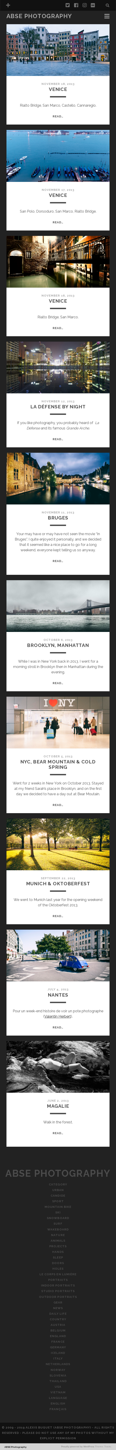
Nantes (58, 995)
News (58, 1308)
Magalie (58, 1106)
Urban (58, 1190)
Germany (58, 1347)
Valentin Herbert (57, 1016)
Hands (58, 1252)
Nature (58, 1235)
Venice (58, 89)
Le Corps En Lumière (58, 1274)
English (58, 1403)
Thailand (57, 1381)
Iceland (58, 1353)
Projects (58, 1246)
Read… (58, 116)
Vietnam (58, 1392)
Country (58, 1319)
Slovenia (58, 1375)
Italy (58, 1358)
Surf (58, 1223)
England (58, 1336)
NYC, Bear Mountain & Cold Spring (58, 764)
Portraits (58, 1280)
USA (58, 1386)
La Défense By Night (58, 406)
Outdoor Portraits (58, 1297)
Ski (58, 1212)
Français (58, 1409)
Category (58, 1184)
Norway (58, 1370)
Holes (58, 1268)
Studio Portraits (58, 1291)
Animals (58, 1240)
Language (58, 1398)
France (57, 1341)
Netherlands (58, 1364)
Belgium (57, 1330)
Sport (58, 1201)
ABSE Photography (39, 16)
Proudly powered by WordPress (77, 1446)
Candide (58, 1195)
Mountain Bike (58, 1207)
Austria (58, 1325)
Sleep (58, 1257)
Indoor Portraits (58, 1285)
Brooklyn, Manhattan (58, 645)
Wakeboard (57, 1229)
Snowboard (58, 1218)
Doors (58, 1263)
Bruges (58, 518)
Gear (58, 1302)
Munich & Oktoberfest (58, 883)
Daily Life (58, 1313)
